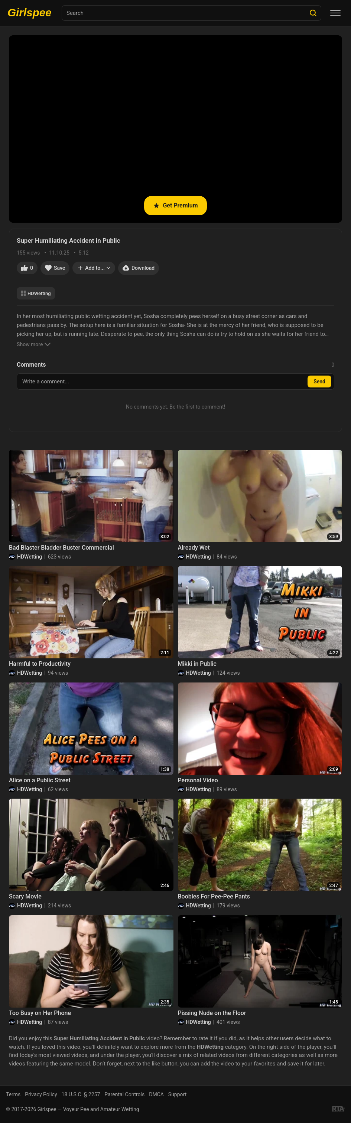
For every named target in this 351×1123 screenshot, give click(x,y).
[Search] (313, 13)
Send (319, 381)
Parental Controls (124, 1094)
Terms (13, 1094)
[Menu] (335, 13)
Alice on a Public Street (40, 780)
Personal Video (198, 780)
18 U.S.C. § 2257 (81, 1094)
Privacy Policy (41, 1094)
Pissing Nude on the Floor (212, 1012)
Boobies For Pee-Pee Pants (214, 896)
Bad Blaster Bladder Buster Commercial (61, 547)
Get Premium (175, 205)
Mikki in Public (197, 663)
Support (177, 1094)
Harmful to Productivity (40, 663)
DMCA (156, 1094)
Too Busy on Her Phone (40, 1012)
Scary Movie (25, 896)
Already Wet (194, 547)
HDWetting (36, 293)
